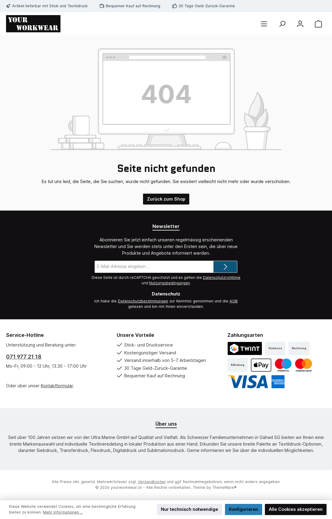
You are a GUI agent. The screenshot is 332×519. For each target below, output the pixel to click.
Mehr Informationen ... (63, 512)
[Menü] (264, 24)
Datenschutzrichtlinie (221, 277)
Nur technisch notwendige (189, 509)
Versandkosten (152, 481)
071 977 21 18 (23, 356)
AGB (233, 301)
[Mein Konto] (300, 24)
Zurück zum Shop (166, 198)
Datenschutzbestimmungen (143, 301)
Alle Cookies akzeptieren (296, 509)
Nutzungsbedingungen (169, 283)
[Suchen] (282, 24)
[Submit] (225, 267)
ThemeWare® (224, 487)
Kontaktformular (57, 385)
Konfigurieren (243, 509)
